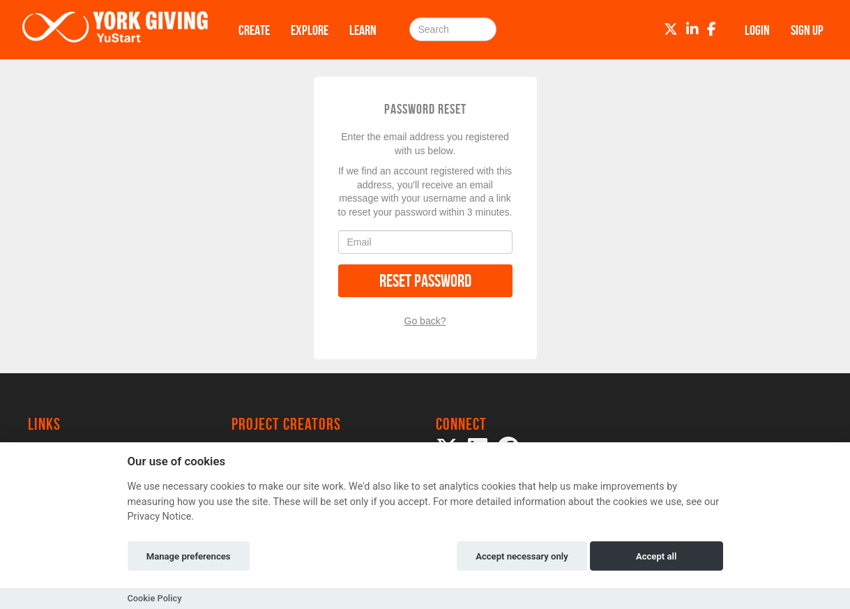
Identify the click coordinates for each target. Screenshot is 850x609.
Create (254, 30)
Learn (363, 30)
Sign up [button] (807, 30)
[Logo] (115, 29)
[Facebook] (711, 29)
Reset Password (425, 280)
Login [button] (757, 30)
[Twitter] (671, 29)
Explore (309, 30)
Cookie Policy (155, 598)
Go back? (425, 320)
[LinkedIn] (692, 29)
